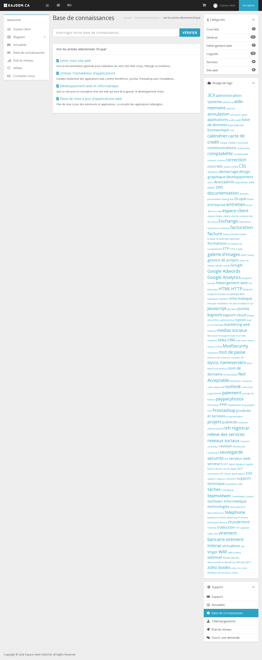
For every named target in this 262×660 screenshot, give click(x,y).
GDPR (244, 255)
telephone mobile (216, 517)
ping (244, 405)
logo (249, 320)
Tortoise (211, 527)
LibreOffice (213, 320)
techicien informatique (227, 501)
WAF (223, 552)
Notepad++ (236, 381)
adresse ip (228, 102)
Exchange (228, 221)
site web (226, 469)
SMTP (240, 468)
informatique (240, 298)
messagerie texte (226, 335)
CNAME (232, 142)
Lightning (224, 320)
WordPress (230, 562)
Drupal (240, 198)
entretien (235, 204)
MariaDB (218, 325)
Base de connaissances (147, 17)
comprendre (243, 148)
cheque (223, 142)
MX (242, 357)
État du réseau (219, 629)
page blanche (214, 393)
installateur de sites (227, 303)
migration (212, 340)
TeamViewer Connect (243, 496)
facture (214, 233)
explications (245, 221)
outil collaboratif (216, 387)
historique (212, 289)
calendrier (217, 136)
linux (232, 320)
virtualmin (231, 545)
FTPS (232, 249)
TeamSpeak (227, 490)
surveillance (231, 484)
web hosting (234, 552)
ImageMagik (233, 294)
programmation (234, 416)
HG (250, 283)
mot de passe (232, 352)
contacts (211, 160)
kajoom (214, 315)
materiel (211, 331)
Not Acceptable (226, 377)
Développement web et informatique (87, 86)
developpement (239, 176)
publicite (229, 422)
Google (236, 265)
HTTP (236, 289)
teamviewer (219, 496)
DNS (219, 187)
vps (243, 546)
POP (209, 411)
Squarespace (238, 473)
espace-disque (215, 216)
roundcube (213, 452)
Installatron (244, 303)
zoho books (218, 567)
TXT (238, 527)
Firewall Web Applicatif (227, 238)
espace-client (235, 211)
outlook (233, 386)
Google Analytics (224, 277)
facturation (241, 227)
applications (217, 119)
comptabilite (220, 153)
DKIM (251, 182)
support (211, 478)
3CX (211, 95)
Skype (234, 468)
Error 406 (217, 211)
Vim (216, 533)
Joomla (243, 308)
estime (226, 216)
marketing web (237, 324)
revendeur (212, 446)
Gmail (227, 265)
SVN (240, 484)
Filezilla (235, 234)
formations (217, 243)
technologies (218, 506)
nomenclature (230, 374)
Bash (230, 125)
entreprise (216, 204)
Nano (249, 363)
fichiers (226, 234)
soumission (213, 473)
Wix (237, 557)
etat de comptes (239, 216)
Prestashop (224, 410)
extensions (213, 228)
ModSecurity (235, 346)
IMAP (242, 294)
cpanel (226, 166)
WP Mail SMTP (244, 562)
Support (215, 597)
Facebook (224, 228)
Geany (250, 255)
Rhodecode (239, 446)
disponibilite (241, 182)
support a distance (226, 478)
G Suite (239, 249)
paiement (231, 393)
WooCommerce (215, 562)
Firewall (211, 238)
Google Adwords (223, 271)
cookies (221, 160)
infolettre (224, 299)
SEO (226, 459)
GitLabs (219, 265)
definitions (212, 172)
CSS (242, 166)
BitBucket (239, 125)
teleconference (238, 507)
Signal (232, 464)
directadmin (224, 181)
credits (234, 166)
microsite (241, 335)
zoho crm (236, 568)
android (230, 108)
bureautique (218, 129)
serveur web (240, 458)
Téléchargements (221, 621)
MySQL (213, 362)
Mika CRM (226, 339)
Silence (218, 468)
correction (236, 160)
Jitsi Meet (232, 309)
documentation (223, 193)
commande (242, 142)
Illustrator (248, 289)
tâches (214, 489)
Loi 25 (210, 325)
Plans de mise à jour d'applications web (89, 98)
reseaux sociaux (223, 440)
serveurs (215, 463)
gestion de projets (223, 260)
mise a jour (241, 340)
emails (250, 199)
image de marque (216, 294)
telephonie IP (233, 517)
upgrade (244, 527)
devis (210, 182)
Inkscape (212, 303)
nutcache (247, 381)
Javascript (217, 308)
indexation (212, 299)
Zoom (234, 572)
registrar (240, 428)
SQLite (227, 473)
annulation (218, 114)
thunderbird (238, 521)
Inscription (249, 5)
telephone (235, 512)
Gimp (242, 260)
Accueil (127, 17)
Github (210, 265)
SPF (221, 473)
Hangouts (246, 278)
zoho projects (223, 572)
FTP (226, 248)
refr (227, 428)
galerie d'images (223, 254)
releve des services (226, 434)
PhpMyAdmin (234, 405)
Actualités (216, 605)
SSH (249, 473)
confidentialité (240, 154)
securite (215, 458)
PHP (223, 404)
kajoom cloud (234, 315)
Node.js (223, 368)
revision (226, 446)
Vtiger (212, 552)
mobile (218, 346)
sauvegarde (231, 452)
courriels (215, 166)
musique (235, 357)
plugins (251, 405)
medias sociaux (232, 330)
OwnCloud (247, 387)
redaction (243, 422)
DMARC (211, 187)
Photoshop (213, 405)
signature (240, 464)
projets (214, 422)
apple (244, 114)
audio (232, 120)
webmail (214, 557)
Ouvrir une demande (223, 638)
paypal (222, 399)
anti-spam (235, 114)
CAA (232, 130)
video (210, 533)
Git (247, 260)
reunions (244, 441)
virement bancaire (222, 536)
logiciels (240, 320)
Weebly (226, 557)
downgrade (228, 199)
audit (238, 120)
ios (251, 303)
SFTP (225, 464)
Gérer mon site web (73, 60)
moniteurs (212, 352)
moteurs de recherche (218, 357)
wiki (233, 557)
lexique (250, 315)
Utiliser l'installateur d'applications (85, 73)
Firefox (242, 234)
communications (221, 147)
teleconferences (215, 513)
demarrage (228, 171)
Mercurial (212, 335)
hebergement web (232, 282)
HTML (225, 289)
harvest (211, 283)
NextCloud (212, 368)
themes (223, 522)
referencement (215, 428)
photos (236, 399)
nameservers (233, 362)
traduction (226, 527)
